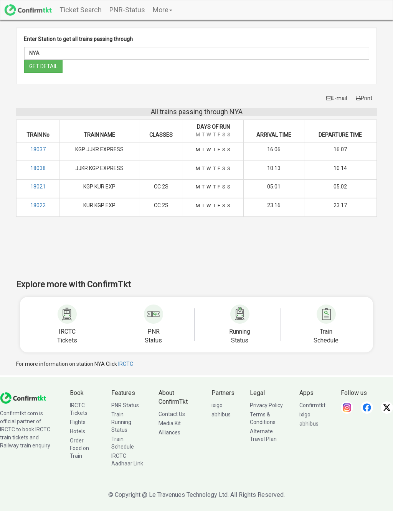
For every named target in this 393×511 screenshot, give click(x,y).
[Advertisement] (196, 253)
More (162, 10)
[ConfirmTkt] (23, 398)
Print (364, 98)
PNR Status (125, 405)
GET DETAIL (43, 66)
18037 (38, 149)
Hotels (77, 431)
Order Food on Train (79, 448)
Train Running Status (121, 422)
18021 (38, 186)
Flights (78, 422)
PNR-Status (127, 10)
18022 (38, 205)
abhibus (221, 414)
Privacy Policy (266, 405)
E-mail (336, 98)
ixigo (217, 405)
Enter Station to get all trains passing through (78, 39)
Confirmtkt (312, 405)
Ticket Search (80, 10)
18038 (38, 168)
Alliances (169, 432)
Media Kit (170, 423)
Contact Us (172, 414)
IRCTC (125, 364)
